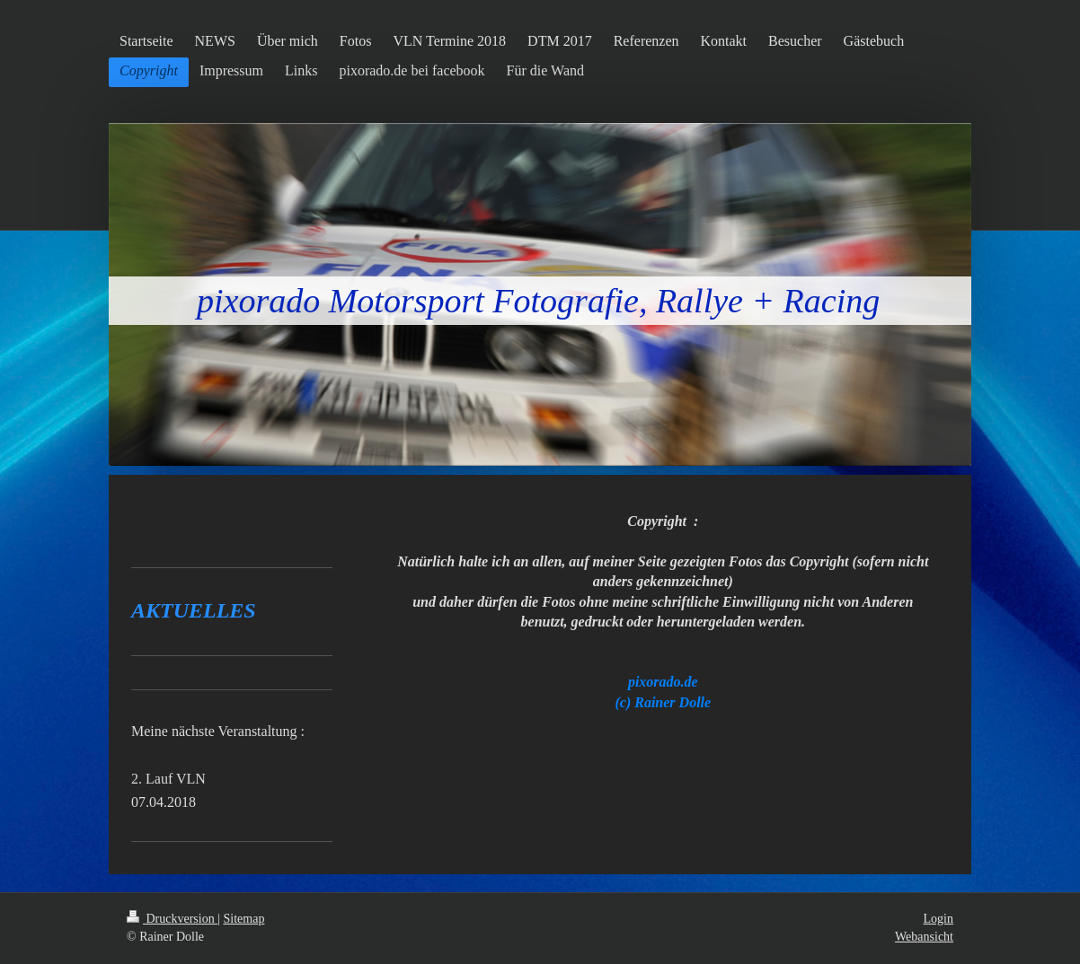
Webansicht (924, 936)
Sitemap (244, 918)
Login (938, 918)
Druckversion (172, 918)
